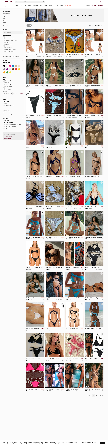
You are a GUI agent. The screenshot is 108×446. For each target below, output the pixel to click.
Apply (21, 93)
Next (101, 395)
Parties (62, 5)
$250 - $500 (7, 88)
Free (5, 103)
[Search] (31, 2)
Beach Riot (7, 46)
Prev (88, 395)
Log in (97, 2)
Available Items (8, 122)
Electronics (35, 5)
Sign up (102, 2)
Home (29, 5)
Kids (25, 5)
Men (21, 5)
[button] (18, 2)
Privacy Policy (61, 443)
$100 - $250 (7, 86)
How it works (86, 5)
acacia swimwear (8, 37)
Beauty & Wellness (48, 5)
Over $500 (7, 89)
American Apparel (8, 38)
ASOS (5, 42)
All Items (6, 101)
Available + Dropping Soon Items (12, 124)
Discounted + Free (8, 105)
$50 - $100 (7, 84)
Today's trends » (8, 138)
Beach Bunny (7, 44)
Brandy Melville (8, 47)
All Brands (7, 35)
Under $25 (7, 81)
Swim (5, 16)
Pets (41, 5)
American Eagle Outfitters (10, 40)
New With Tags (8, 114)
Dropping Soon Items (9, 126)
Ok (102, 443)
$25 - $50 (6, 82)
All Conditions (7, 112)
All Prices (6, 79)
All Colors (6, 62)
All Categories (6, 13)
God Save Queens (8, 51)
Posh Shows (68, 5)
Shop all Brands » (8, 136)
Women (16, 5)
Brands (56, 5)
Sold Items (7, 128)
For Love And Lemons (9, 49)
